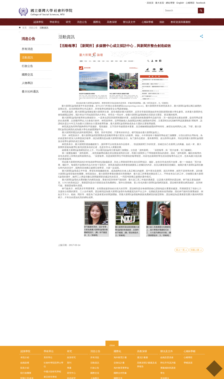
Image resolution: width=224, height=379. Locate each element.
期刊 (69, 362)
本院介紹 (24, 357)
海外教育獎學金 (121, 368)
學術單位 (55, 22)
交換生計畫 (119, 362)
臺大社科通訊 (30, 91)
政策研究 (71, 357)
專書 (69, 368)
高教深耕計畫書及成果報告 (147, 364)
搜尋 (201, 10)
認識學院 (38, 22)
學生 (162, 373)
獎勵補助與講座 (168, 368)
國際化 (97, 22)
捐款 (161, 22)
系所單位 (48, 357)
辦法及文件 (129, 22)
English (180, 3)
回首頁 (150, 3)
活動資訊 (44, 27)
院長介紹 (24, 368)
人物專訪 (27, 83)
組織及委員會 (166, 357)
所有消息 (27, 49)
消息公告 (82, 22)
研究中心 (71, 373)
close (112, 345)
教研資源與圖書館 (181, 22)
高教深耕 (112, 22)
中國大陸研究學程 (52, 371)
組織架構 (24, 362)
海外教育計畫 (120, 357)
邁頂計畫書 (142, 357)
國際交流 (27, 74)
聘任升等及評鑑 (168, 362)
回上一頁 (180, 250)
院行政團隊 (25, 373)
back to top (214, 368)
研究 (68, 22)
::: (20, 32)
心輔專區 (190, 3)
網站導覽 (170, 3)
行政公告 (27, 66)
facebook (200, 3)
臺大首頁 (159, 3)
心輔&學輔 (147, 22)
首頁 (24, 27)
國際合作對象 (120, 373)
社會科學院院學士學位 (53, 364)
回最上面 (195, 250)
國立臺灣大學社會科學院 (45, 12)
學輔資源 (188, 362)
